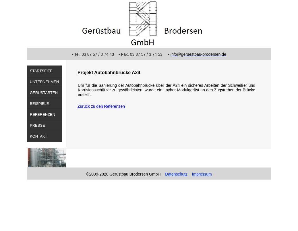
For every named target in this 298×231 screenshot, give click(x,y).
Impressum (202, 174)
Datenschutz (176, 174)
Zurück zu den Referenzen (101, 106)
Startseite (41, 71)
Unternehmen (44, 82)
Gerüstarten (44, 93)
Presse (37, 125)
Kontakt (38, 136)
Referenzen (42, 114)
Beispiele (39, 103)
